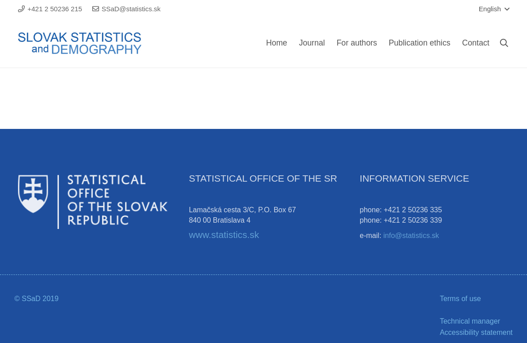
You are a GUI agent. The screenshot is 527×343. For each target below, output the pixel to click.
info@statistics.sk (411, 235)
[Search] (504, 43)
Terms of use (460, 298)
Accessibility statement (476, 332)
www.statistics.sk (224, 234)
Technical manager (470, 321)
